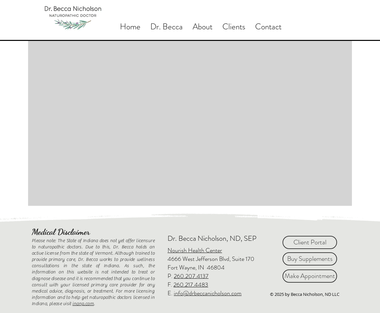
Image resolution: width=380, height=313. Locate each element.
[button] (202, 26)
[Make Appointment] (310, 276)
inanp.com (83, 303)
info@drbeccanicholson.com (208, 293)
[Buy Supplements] (310, 259)
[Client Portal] (310, 242)
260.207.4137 (191, 276)
